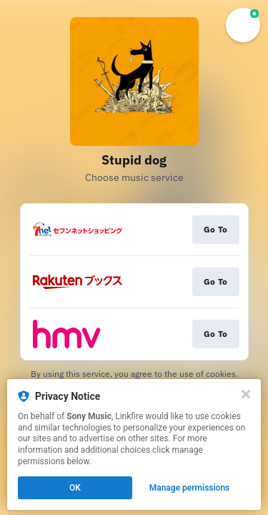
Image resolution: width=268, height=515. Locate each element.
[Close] (245, 394)
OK (75, 488)
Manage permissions (189, 488)
